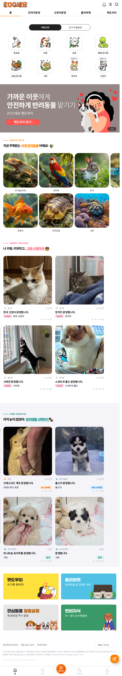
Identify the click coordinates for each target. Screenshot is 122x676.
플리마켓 (86, 12)
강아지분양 (34, 12)
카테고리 (45, 27)
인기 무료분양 (75, 27)
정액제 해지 (42, 644)
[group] (60, 108)
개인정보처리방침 (10, 644)
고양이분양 (60, 12)
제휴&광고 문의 (27, 644)
